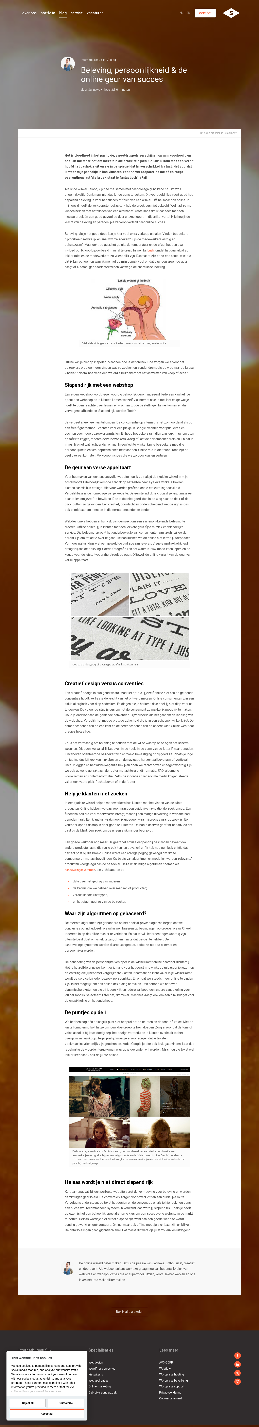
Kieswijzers (96, 1374)
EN (213, 12)
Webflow (165, 1368)
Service (102, 13)
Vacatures (120, 13)
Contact (230, 13)
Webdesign (96, 1362)
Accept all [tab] (47, 1413)
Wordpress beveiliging (173, 1380)
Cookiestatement (170, 1398)
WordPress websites (102, 1368)
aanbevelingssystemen (81, 870)
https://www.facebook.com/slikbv (237, 1355)
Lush (150, 251)
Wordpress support (172, 1386)
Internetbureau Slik (96, 59)
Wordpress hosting (172, 1374)
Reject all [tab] (28, 1402)
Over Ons (54, 13)
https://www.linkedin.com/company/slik (237, 1364)
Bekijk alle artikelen (129, 1313)
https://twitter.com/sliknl (237, 1382)
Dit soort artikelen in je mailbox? (215, 133)
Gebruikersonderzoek (103, 1392)
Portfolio (73, 13)
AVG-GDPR (166, 1362)
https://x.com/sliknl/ (237, 1373)
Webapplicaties (99, 1380)
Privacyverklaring (170, 1392)
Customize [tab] (66, 1402)
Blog (88, 13)
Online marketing (100, 1386)
